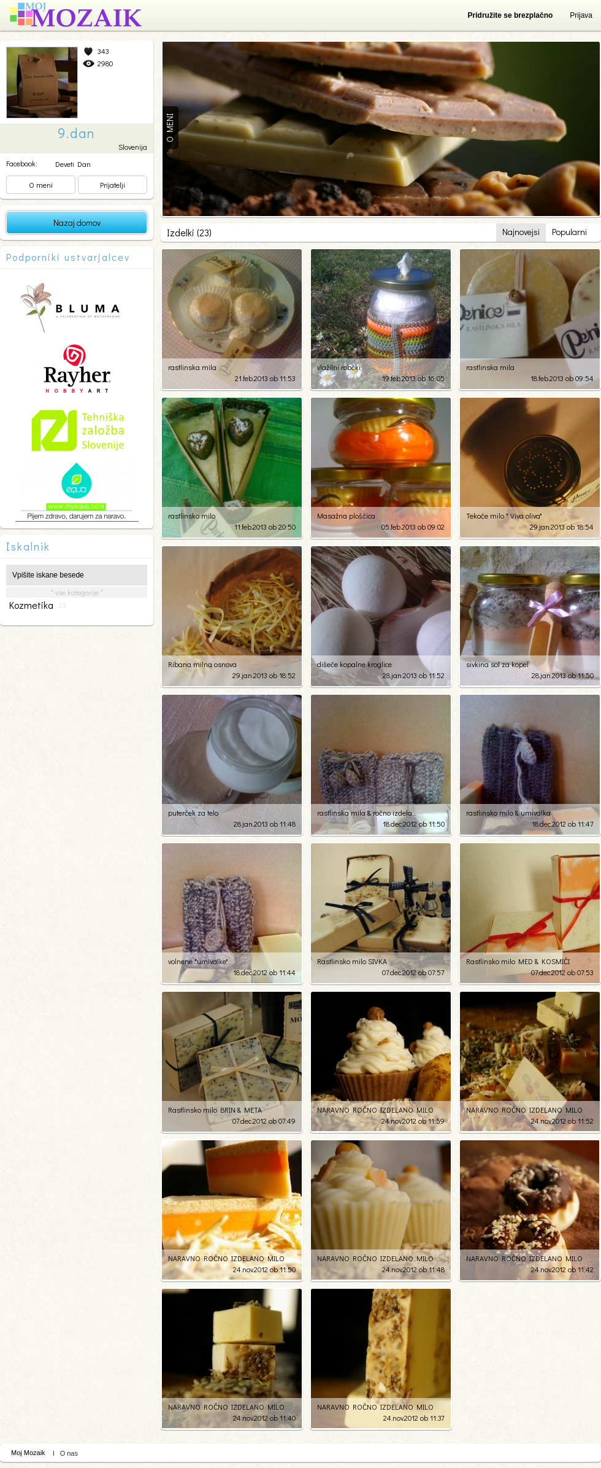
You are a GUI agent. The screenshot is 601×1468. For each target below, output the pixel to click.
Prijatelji (112, 185)
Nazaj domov (77, 222)
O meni (41, 185)
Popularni (569, 232)
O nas (69, 1453)
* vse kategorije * (77, 592)
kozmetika (37, 605)
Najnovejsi (521, 232)
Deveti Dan (73, 164)
